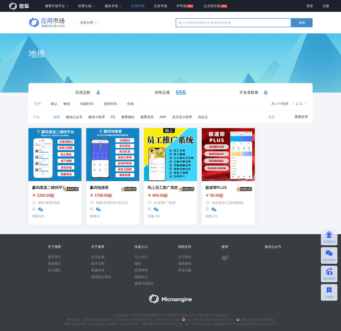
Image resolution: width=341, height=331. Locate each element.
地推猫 (238, 202)
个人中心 (141, 257)
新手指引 (54, 257)
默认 (54, 103)
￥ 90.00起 (228, 195)
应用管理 (141, 270)
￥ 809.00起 (170, 195)
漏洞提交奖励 (101, 277)
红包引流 (121, 202)
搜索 (302, 23)
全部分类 (88, 22)
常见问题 (184, 270)
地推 (56, 202)
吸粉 (41, 202)
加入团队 (54, 270)
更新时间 (110, 103)
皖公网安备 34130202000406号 (208, 320)
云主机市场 (212, 6)
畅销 (66, 103)
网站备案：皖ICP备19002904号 (90, 320)
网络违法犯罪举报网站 (255, 320)
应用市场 (137, 6)
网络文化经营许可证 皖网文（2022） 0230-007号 (101, 324)
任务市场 (160, 6)
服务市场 (113, 6)
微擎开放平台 (57, 6)
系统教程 (184, 263)
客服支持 (97, 270)
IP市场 (181, 6)
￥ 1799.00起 (113, 195)
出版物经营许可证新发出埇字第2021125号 (244, 324)
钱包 (138, 263)
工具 (229, 202)
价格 (130, 103)
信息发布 (218, 202)
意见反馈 (97, 257)
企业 (157, 202)
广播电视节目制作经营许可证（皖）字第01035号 (175, 324)
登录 (309, 6)
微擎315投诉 (144, 283)
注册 (326, 6)
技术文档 (97, 263)
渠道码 (108, 202)
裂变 (49, 202)
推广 (164, 202)
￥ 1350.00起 (55, 195)
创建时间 (87, 103)
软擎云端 (86, 6)
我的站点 (141, 277)
